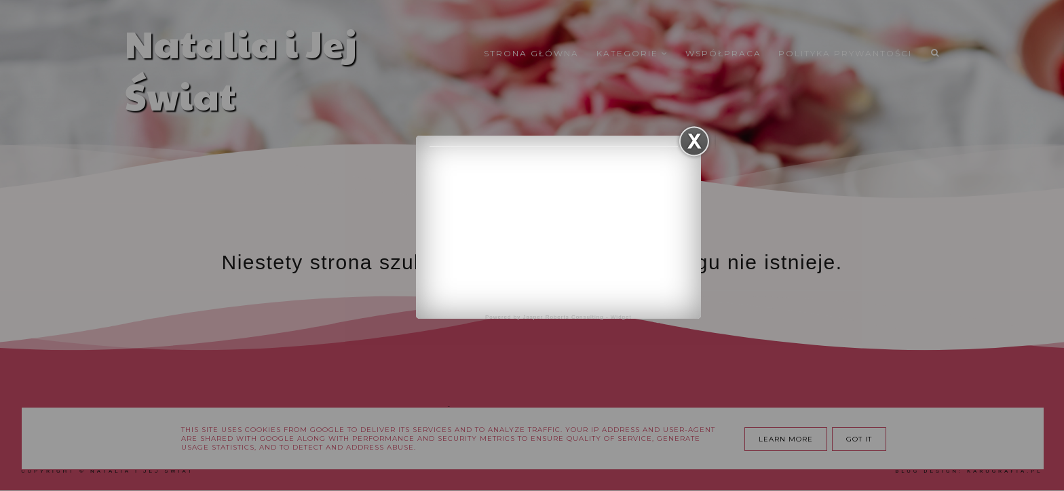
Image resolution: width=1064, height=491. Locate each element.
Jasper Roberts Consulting (562, 317)
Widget (621, 317)
